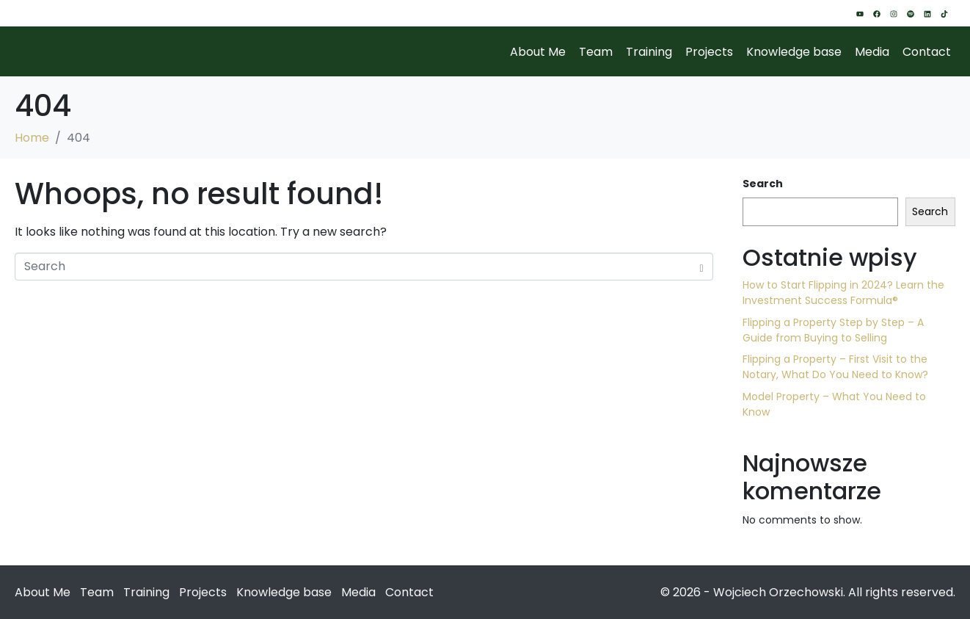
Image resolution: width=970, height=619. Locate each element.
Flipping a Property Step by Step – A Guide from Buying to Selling (833, 330)
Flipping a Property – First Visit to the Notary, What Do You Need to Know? (835, 367)
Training (649, 51)
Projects (709, 51)
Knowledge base (794, 51)
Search (763, 183)
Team (596, 51)
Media (872, 51)
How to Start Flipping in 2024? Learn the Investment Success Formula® (843, 293)
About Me (538, 51)
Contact (926, 51)
